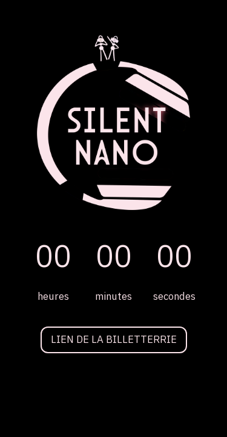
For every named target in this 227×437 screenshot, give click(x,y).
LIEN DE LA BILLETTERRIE (114, 340)
